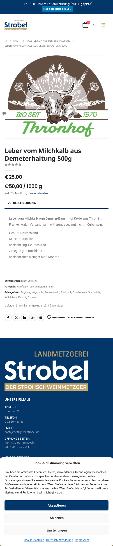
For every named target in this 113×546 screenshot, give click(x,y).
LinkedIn (24, 317)
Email (40, 317)
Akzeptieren (57, 505)
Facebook (8, 317)
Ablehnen (57, 518)
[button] (103, 25)
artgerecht (38, 292)
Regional (25, 292)
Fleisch (22, 297)
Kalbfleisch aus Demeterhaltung (35, 286)
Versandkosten (39, 193)
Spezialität (94, 292)
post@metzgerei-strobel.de (22, 432)
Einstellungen (56, 530)
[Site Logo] (16, 25)
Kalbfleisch (11, 297)
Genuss (32, 297)
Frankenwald (52, 292)
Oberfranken (80, 292)
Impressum (82, 540)
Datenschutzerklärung (59, 540)
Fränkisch (65, 292)
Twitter (16, 317)
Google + (32, 317)
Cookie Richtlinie (34, 540)
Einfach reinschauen (57, 8)
